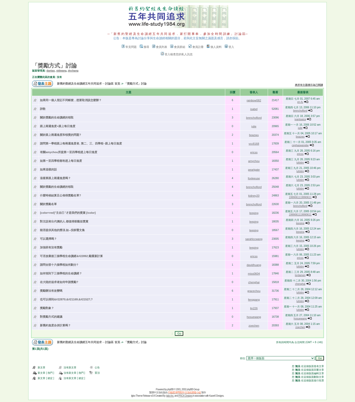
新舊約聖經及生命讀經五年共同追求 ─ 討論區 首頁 (88, 83)
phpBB (170, 389)
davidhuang (254, 264)
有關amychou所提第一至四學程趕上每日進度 (68, 152)
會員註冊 (196, 46)
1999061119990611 (300, 197)
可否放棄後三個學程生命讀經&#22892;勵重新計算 (71, 256)
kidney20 (254, 195)
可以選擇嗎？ (48, 238)
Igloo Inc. (170, 395)
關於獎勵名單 (48, 204)
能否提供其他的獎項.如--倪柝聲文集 (62, 230)
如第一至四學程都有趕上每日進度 (61, 160)
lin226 (254, 308)
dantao (51, 70)
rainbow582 (254, 100)
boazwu (254, 135)
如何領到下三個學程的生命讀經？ (61, 273)
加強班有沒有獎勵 (51, 247)
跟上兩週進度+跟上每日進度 (57, 126)
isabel (254, 109)
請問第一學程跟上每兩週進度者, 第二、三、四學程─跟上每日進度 (81, 143)
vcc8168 (254, 143)
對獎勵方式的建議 (51, 316)
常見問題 (129, 46)
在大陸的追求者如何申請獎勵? (59, 282)
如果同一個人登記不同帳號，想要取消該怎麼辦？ (71, 100)
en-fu (300, 102)
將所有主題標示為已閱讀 (309, 85)
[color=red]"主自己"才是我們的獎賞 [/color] (68, 212)
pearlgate (254, 169)
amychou (254, 161)
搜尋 (144, 46)
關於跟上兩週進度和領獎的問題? (60, 134)
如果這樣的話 (48, 169)
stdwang (61, 70)
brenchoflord (300, 110)
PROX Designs (185, 395)
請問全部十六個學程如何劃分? (59, 264)
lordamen (300, 275)
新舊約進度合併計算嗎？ (55, 325)
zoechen (254, 325)
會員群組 (177, 46)
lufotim (300, 162)
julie (254, 126)
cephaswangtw (300, 145)
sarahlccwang (253, 238)
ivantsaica (300, 119)
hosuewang (254, 316)
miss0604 (254, 273)
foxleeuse (254, 178)
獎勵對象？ (47, 308)
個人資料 (214, 46)
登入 (229, 46)
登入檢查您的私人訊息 (177, 54)
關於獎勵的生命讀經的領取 (57, 117)
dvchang (73, 70)
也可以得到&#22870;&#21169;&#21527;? (66, 299)
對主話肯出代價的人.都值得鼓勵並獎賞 (64, 221)
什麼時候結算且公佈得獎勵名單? (60, 195)
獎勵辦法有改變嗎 (51, 290)
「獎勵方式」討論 (54, 65)
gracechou (253, 290)
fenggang (254, 299)
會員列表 (159, 46)
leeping (253, 213)
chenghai (254, 282)
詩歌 (43, 108)
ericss (254, 152)
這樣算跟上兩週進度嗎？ (55, 178)
